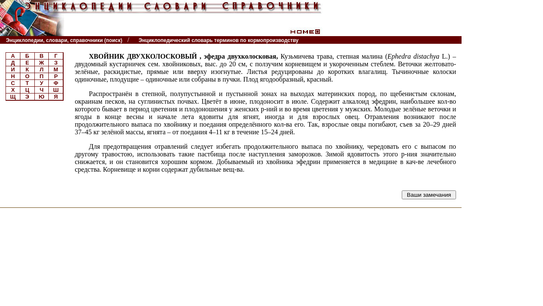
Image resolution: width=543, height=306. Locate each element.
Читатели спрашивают (429, 40)
